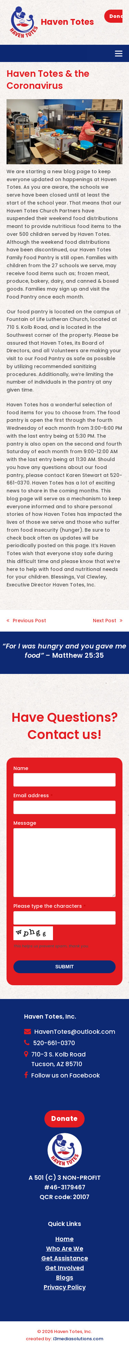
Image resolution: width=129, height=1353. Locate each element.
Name (20, 768)
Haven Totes (50, 22)
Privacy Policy (65, 1287)
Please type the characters (49, 906)
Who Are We (64, 1249)
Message (24, 823)
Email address (33, 795)
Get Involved (64, 1268)
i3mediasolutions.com (78, 1338)
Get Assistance (64, 1258)
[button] (118, 53)
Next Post (107, 621)
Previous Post (26, 621)
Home (64, 1239)
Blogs (64, 1277)
